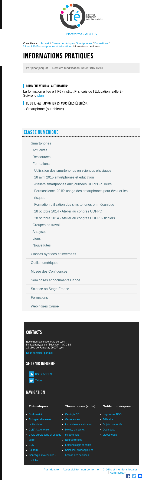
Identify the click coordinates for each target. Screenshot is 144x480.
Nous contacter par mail (39, 352)
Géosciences (72, 419)
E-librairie (108, 419)
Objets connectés (112, 424)
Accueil (44, 43)
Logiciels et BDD (112, 414)
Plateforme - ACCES (81, 34)
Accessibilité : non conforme (81, 469)
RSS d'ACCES (43, 374)
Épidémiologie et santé (78, 444)
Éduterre (34, 450)
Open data (109, 429)
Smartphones (84, 43)
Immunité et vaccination (78, 424)
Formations (101, 43)
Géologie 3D (72, 414)
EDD (31, 444)
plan (40, 95)
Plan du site (51, 469)
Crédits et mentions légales (120, 469)
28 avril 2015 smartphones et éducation (47, 46)
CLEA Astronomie (39, 429)
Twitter (39, 380)
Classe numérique (62, 43)
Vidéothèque (110, 434)
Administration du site (124, 472)
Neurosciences (73, 439)
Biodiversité (35, 414)
